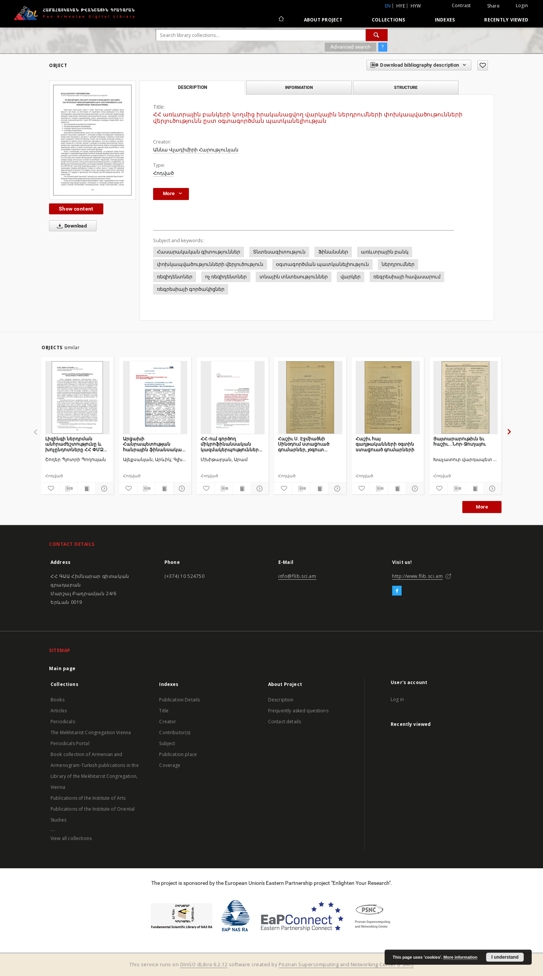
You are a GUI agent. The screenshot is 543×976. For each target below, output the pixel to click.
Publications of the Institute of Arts (88, 798)
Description (281, 699)
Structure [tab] (405, 87)
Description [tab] (192, 87)
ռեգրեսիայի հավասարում (406, 276)
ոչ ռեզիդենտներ (226, 276)
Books (57, 699)
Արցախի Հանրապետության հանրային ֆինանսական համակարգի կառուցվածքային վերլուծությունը (154, 443)
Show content (76, 209)
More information (460, 957)
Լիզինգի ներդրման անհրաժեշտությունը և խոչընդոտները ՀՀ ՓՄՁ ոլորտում (74, 443)
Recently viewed (506, 20)
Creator (167, 721)
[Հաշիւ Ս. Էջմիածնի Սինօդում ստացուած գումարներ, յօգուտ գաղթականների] (310, 397)
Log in (397, 699)
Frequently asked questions (298, 710)
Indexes (445, 20)
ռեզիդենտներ (174, 276)
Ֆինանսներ (333, 252)
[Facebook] (397, 591)
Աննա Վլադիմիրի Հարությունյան (195, 150)
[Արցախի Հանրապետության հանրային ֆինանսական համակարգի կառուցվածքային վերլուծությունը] (155, 397)
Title (164, 710)
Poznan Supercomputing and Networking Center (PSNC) (346, 964)
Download (70, 226)
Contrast (461, 5)
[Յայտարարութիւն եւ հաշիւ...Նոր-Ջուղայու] (465, 397)
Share (493, 6)
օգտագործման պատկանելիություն (322, 264)
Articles (59, 710)
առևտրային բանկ (384, 252)
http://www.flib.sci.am (417, 576)
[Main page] (280, 19)
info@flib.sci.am (297, 576)
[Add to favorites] (482, 65)
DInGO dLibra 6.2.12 (204, 964)
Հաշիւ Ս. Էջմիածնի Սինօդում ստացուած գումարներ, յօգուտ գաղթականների (303, 443)
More (482, 507)
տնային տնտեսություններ (293, 276)
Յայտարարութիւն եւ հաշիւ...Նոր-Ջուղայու (459, 441)
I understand (504, 957)
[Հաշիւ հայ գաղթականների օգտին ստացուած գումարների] (388, 397)
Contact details (284, 721)
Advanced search (350, 47)
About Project (323, 20)
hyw (416, 5)
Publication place (178, 754)
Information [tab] (299, 87)
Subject (167, 743)
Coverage (169, 765)
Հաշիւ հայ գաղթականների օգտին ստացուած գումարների (385, 443)
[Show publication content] (86, 488)
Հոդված (163, 173)
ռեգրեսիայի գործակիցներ (190, 289)
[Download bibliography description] (68, 488)
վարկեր (350, 276)
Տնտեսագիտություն (279, 252)
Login (522, 5)
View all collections (71, 838)
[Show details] (103, 488)
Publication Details (179, 699)
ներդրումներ (398, 264)
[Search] (377, 35)
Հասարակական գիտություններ (198, 252)
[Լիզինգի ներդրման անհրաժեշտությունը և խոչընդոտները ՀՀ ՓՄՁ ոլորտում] (77, 397)
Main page (62, 668)
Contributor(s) (174, 732)
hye (400, 5)
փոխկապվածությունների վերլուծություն (210, 264)
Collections (388, 20)
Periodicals (63, 721)
